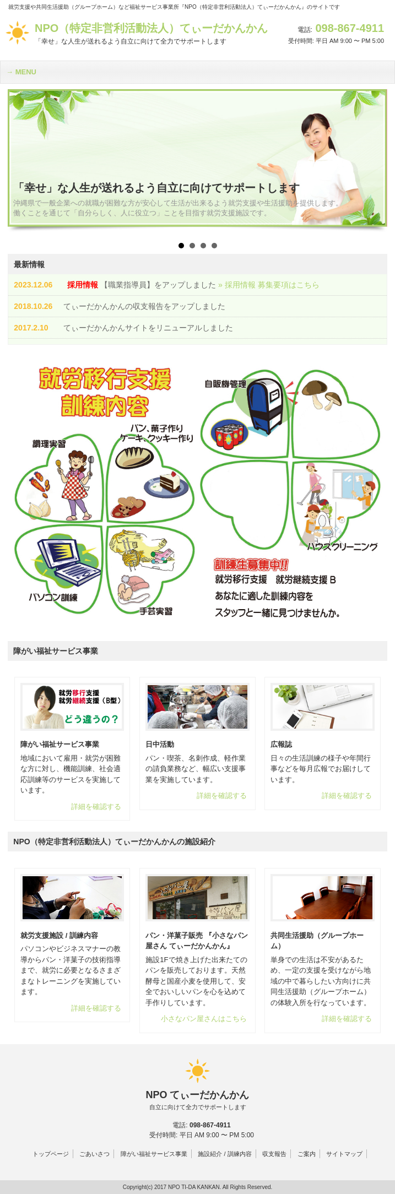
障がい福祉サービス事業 (154, 1153)
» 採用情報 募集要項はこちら (269, 284)
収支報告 (274, 1153)
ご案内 (306, 1153)
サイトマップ (344, 1153)
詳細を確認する (96, 806)
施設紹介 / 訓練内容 (224, 1153)
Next (373, 161)
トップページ (51, 1153)
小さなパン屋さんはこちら (204, 1018)
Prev (22, 161)
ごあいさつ (94, 1153)
